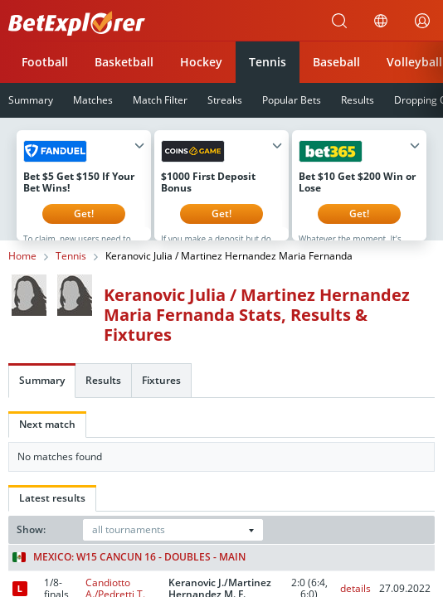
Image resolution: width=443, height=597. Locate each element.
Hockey (201, 62)
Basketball (124, 62)
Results (357, 100)
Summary (42, 393)
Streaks (224, 100)
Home (22, 268)
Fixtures (161, 393)
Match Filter (160, 100)
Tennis (267, 62)
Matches (93, 100)
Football (45, 62)
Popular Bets (291, 100)
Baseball (336, 62)
